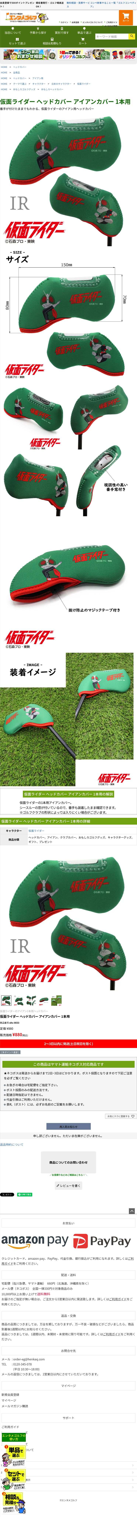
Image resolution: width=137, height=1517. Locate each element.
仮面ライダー (84, 83)
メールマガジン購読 (14, 1406)
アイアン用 (37, 78)
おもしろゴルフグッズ (24, 89)
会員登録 (75, 22)
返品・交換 (68, 1315)
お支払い (68, 1223)
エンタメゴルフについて (93, 22)
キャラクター (39, 83)
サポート (68, 1418)
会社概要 (6, 1465)
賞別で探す (62, 30)
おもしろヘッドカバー (52, 89)
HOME (4, 66)
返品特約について (12, 1144)
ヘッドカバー (20, 66)
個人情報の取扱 (9, 1487)
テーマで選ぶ (20, 83)
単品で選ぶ (84, 30)
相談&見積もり (52, 41)
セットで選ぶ (17, 41)
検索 (132, 36)
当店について (12, 30)
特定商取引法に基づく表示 (15, 1480)
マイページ (68, 1385)
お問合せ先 (68, 1350)
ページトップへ (132, 1211)
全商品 (16, 72)
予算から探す (38, 30)
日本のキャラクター (61, 83)
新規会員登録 (10, 1394)
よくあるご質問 (110, 26)
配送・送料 (68, 1275)
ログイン (64, 22)
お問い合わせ (8, 1472)
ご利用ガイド (111, 22)
